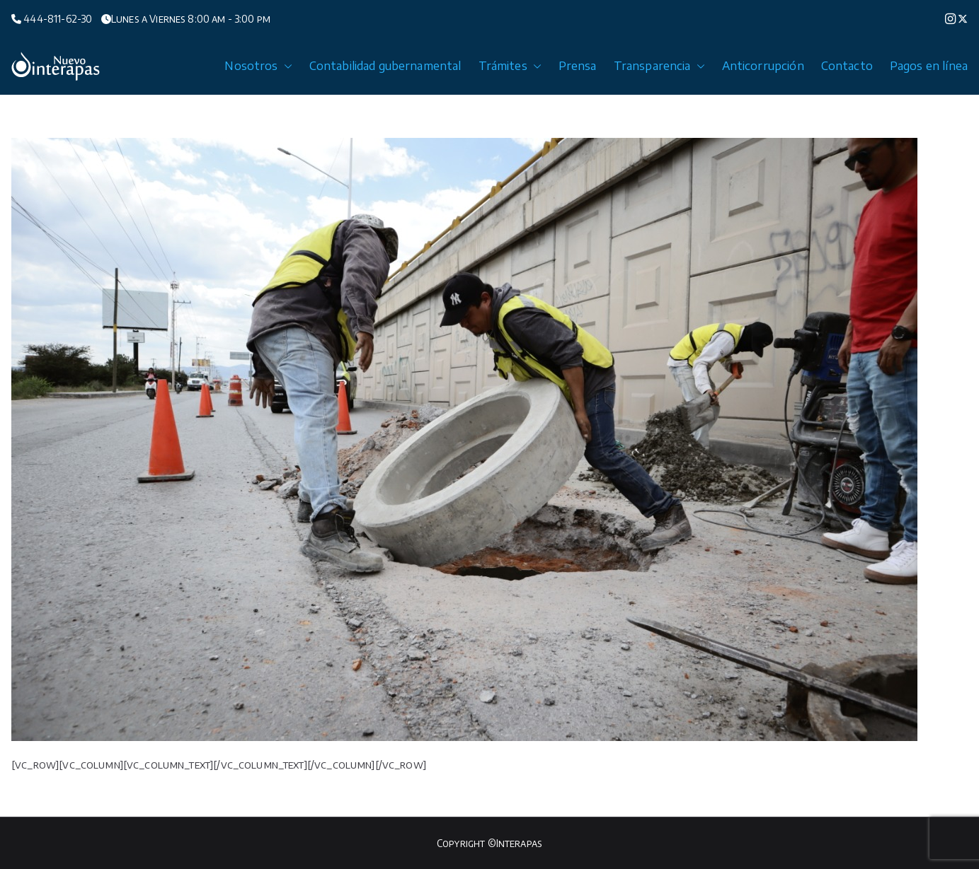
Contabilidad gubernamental (385, 66)
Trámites (510, 66)
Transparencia (659, 66)
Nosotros (258, 66)
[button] (285, 66)
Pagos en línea (929, 66)
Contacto (847, 66)
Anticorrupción (763, 66)
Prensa (578, 66)
